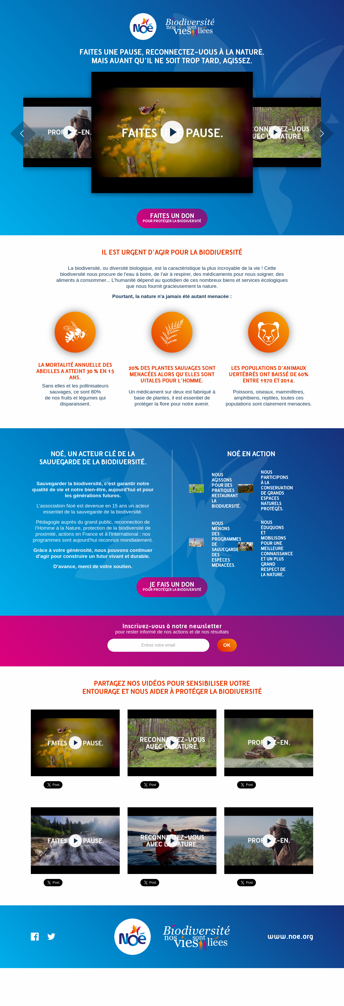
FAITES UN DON (172, 217)
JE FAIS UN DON (172, 586)
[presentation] (23, 134)
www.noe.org (290, 936)
